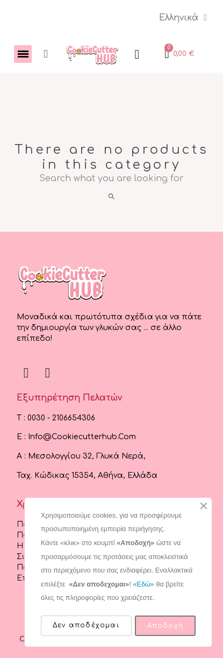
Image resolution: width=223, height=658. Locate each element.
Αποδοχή (165, 626)
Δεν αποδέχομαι (86, 625)
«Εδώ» (143, 584)
